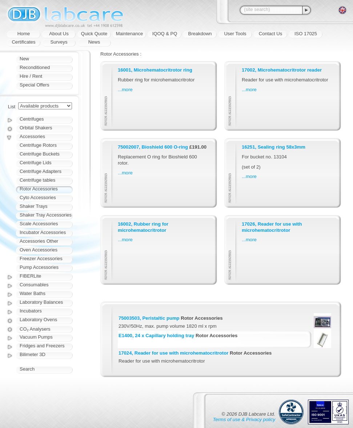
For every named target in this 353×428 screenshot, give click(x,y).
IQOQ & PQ (164, 33)
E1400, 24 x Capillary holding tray (156, 335)
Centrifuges (32, 119)
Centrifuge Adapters (40, 171)
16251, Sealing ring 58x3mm (273, 147)
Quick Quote (94, 33)
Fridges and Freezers (42, 345)
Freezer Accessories (41, 258)
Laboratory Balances (41, 302)
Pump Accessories (39, 267)
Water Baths (32, 293)
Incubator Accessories (43, 232)
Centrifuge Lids (35, 162)
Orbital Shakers (36, 127)
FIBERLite (30, 276)
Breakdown (200, 33)
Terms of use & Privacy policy (244, 419)
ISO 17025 (305, 33)
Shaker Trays (34, 206)
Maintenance (129, 33)
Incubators (31, 311)
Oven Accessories (38, 250)
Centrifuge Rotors (38, 145)
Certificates (23, 42)
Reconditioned (35, 67)
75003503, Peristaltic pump (149, 318)
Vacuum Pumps (36, 337)
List (11, 106)
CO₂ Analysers (35, 329)
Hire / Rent (31, 76)
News (94, 42)
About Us (58, 33)
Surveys (59, 42)
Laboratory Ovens (38, 319)
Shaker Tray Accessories (46, 215)
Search (27, 369)
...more (125, 89)
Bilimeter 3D (32, 354)
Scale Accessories (39, 223)
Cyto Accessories (38, 197)
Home (23, 33)
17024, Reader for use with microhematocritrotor (173, 353)
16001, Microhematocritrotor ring (155, 70)
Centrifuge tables (37, 180)
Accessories (32, 136)
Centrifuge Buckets (40, 154)
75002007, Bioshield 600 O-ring (153, 147)
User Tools (235, 33)
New (24, 58)
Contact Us (270, 33)
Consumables (34, 284)
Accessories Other (39, 241)
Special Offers (34, 85)
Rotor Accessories (39, 188)
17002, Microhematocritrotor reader (282, 70)
